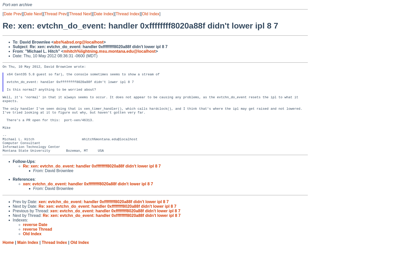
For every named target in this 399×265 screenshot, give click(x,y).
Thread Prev (56, 14)
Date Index (103, 14)
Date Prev (13, 14)
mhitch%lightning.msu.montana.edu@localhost (109, 51)
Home (8, 260)
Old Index (150, 14)
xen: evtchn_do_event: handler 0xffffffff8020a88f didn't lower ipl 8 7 (88, 201)
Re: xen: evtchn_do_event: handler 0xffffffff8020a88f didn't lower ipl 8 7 (92, 184)
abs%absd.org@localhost (78, 42)
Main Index (27, 260)
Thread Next (80, 14)
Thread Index (128, 14)
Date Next (33, 14)
